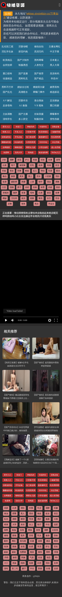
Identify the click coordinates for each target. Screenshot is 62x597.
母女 (12, 171)
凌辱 (58, 160)
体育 (43, 187)
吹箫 (50, 160)
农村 (27, 187)
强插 (12, 187)
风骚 (35, 160)
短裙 (31, 563)
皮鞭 (10, 204)
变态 (56, 513)
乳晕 (50, 171)
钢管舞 (22, 165)
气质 (32, 557)
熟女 (37, 204)
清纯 (6, 568)
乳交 (39, 508)
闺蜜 (23, 182)
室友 (56, 546)
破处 (14, 552)
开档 (6, 557)
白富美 (55, 530)
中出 (48, 524)
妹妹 (6, 552)
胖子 (19, 187)
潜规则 (6, 193)
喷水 (58, 171)
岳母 (22, 530)
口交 (4, 187)
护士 (27, 160)
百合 (57, 198)
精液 (6, 524)
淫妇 (57, 176)
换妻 (13, 176)
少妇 (4, 160)
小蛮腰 (48, 176)
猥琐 (23, 519)
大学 (14, 524)
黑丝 (31, 513)
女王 (49, 198)
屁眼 (32, 198)
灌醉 (12, 160)
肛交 (57, 165)
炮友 (39, 513)
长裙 (32, 541)
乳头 (39, 535)
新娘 (14, 546)
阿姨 (23, 557)
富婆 (23, 193)
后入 (35, 171)
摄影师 (14, 182)
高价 (58, 187)
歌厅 (39, 524)
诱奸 (39, 519)
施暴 (48, 519)
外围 (31, 508)
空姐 (4, 171)
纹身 (5, 182)
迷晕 (40, 541)
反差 (56, 568)
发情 (38, 530)
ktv (56, 557)
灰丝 (23, 524)
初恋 (49, 557)
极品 (5, 176)
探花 (19, 160)
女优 (23, 546)
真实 (21, 176)
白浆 (5, 165)
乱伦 (6, 519)
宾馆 (31, 535)
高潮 (49, 165)
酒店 (48, 541)
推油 (6, 513)
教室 (56, 541)
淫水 (39, 176)
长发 (40, 557)
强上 (30, 176)
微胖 (15, 193)
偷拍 (40, 552)
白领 (48, 568)
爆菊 (6, 535)
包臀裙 (23, 552)
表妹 (14, 563)
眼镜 (14, 535)
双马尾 (23, 541)
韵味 (56, 535)
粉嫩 (56, 508)
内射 (50, 187)
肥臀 (14, 513)
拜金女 (51, 204)
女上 (31, 524)
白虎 (40, 193)
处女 (48, 513)
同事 (19, 171)
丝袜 (43, 160)
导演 (31, 519)
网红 (14, 541)
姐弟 (40, 165)
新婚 (40, 568)
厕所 (6, 541)
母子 (13, 165)
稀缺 (5, 198)
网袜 (30, 530)
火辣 (56, 519)
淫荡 (56, 552)
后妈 (35, 187)
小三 (6, 563)
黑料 (48, 552)
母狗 (32, 193)
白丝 (39, 563)
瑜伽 (14, 530)
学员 (39, 546)
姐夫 (23, 198)
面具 (23, 535)
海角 (23, 204)
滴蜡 (14, 519)
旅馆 (15, 557)
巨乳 (32, 165)
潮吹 (23, 508)
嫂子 (24, 568)
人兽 (32, 182)
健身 (48, 535)
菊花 (40, 198)
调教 (57, 182)
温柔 (56, 524)
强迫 (49, 182)
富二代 (15, 568)
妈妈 (23, 563)
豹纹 (27, 171)
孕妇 (43, 171)
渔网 (6, 530)
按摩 (57, 193)
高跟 (6, 508)
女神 (56, 563)
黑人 (23, 513)
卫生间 (14, 198)
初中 (40, 182)
